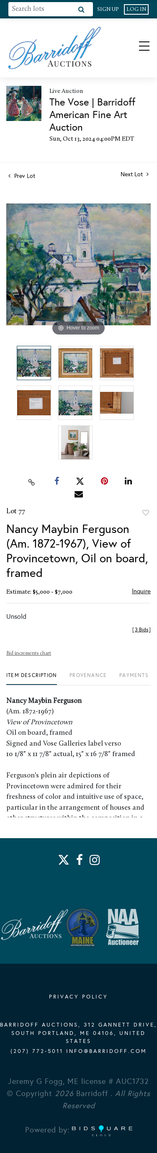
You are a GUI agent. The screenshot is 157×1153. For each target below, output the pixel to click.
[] (141, 630)
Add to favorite (146, 512)
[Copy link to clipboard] (31, 481)
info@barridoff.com (106, 1051)
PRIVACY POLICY (78, 996)
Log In (136, 9)
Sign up (108, 9)
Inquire (141, 591)
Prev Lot (21, 176)
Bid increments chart (28, 653)
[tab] (31, 678)
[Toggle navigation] (137, 47)
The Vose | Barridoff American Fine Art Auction (92, 115)
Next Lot (135, 174)
